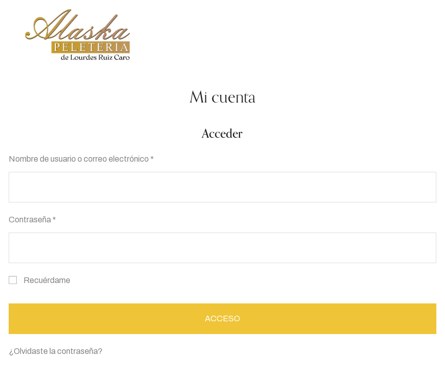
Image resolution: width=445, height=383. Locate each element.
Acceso (222, 318)
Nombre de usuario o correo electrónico (84, 157)
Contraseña (35, 218)
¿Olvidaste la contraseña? (55, 351)
